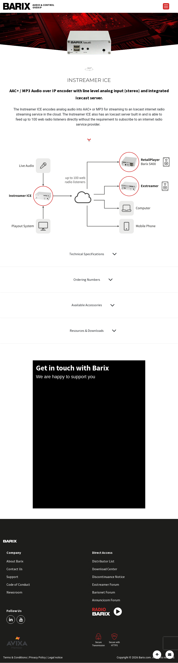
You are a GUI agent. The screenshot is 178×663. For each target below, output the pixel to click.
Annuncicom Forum (106, 600)
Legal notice (55, 657)
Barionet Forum (103, 592)
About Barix (15, 561)
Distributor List (103, 561)
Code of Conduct (18, 584)
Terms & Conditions (15, 657)
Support (12, 577)
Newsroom (14, 592)
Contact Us (14, 569)
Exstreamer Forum (105, 584)
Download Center (104, 569)
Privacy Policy (37, 657)
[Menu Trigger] (166, 6)
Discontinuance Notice (108, 577)
